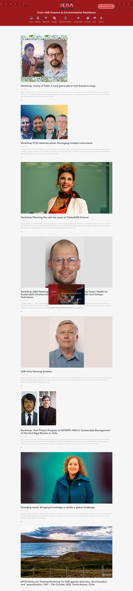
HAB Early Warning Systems (37, 371)
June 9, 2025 (32, 221)
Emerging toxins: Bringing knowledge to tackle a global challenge (58, 508)
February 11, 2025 (33, 511)
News (22, 89)
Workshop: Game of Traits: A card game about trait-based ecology (59, 85)
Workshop (26, 89)
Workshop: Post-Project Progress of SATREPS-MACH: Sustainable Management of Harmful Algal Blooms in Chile (66, 432)
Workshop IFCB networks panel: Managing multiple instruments (57, 143)
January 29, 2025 (33, 588)
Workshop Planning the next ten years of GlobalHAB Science (55, 217)
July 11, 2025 (32, 89)
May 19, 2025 (32, 437)
